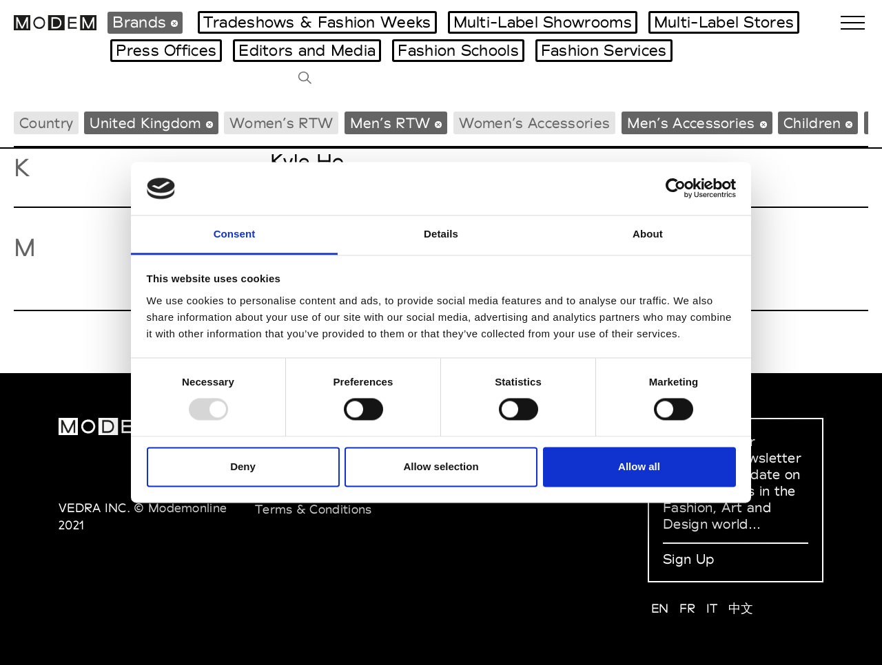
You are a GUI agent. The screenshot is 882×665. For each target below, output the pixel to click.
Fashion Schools (458, 50)
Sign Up (688, 559)
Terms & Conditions (313, 509)
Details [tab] (441, 234)
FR (687, 608)
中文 (741, 608)
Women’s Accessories (535, 122)
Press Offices (166, 50)
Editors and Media (307, 50)
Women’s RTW (281, 122)
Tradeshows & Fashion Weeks (317, 22)
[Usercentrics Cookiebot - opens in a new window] (675, 188)
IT (712, 608)
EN (660, 608)
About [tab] (648, 234)
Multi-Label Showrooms (542, 22)
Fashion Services (604, 50)
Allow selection (440, 466)
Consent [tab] (235, 234)
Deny (243, 466)
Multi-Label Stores (724, 22)
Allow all (639, 466)
